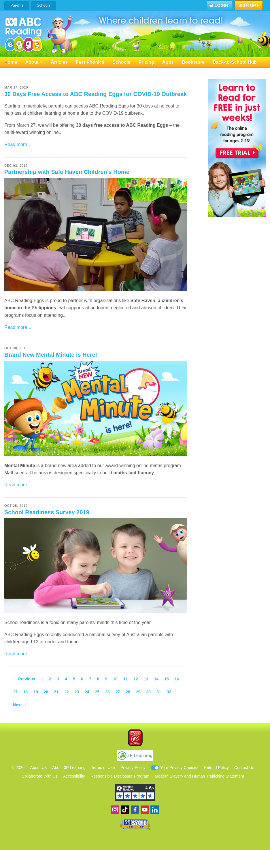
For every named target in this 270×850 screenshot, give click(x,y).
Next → (20, 705)
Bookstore (193, 62)
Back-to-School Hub (235, 62)
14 (156, 679)
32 (169, 692)
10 (115, 679)
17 (15, 692)
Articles (59, 62)
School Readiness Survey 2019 (46, 512)
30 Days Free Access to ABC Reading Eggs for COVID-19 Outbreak (95, 94)
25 (97, 692)
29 (138, 692)
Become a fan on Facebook (135, 809)
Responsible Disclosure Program (119, 776)
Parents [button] (16, 5)
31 (158, 692)
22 (66, 692)
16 (177, 679)
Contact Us (244, 767)
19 (35, 692)
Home (10, 62)
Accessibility (74, 776)
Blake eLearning (135, 738)
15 (166, 679)
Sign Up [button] (248, 6)
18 (25, 692)
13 (146, 679)
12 (135, 679)
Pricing (146, 62)
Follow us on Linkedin (154, 809)
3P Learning (135, 755)
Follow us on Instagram (115, 809)
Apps (168, 62)
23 (76, 692)
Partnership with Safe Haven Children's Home (66, 172)
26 (107, 692)
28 (128, 692)
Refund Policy (216, 767)
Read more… (18, 144)
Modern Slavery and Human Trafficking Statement (199, 776)
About (34, 62)
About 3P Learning (69, 767)
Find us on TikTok (125, 809)
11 (125, 679)
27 (118, 692)
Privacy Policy (133, 767)
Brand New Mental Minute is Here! (50, 355)
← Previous (24, 679)
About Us (38, 767)
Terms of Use (103, 767)
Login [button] (219, 5)
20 (46, 692)
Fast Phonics (90, 62)
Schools (43, 5)
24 (87, 692)
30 (148, 692)
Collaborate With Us (40, 776)
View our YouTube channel (145, 809)
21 (56, 692)
